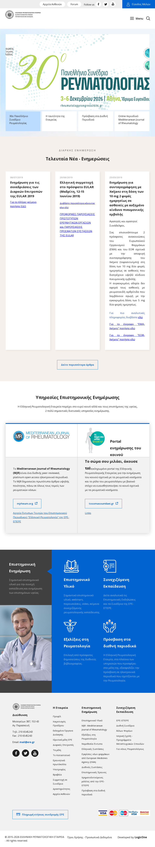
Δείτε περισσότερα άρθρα (77, 364)
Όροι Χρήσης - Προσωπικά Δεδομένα (89, 837)
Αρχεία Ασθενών (52, 4)
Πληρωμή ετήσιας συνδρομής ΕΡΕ (43, 814)
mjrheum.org (25, 503)
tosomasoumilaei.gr (101, 503)
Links (88, 513)
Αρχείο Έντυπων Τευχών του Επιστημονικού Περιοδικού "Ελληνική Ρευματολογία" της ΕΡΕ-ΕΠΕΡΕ (41, 517)
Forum (74, 4)
